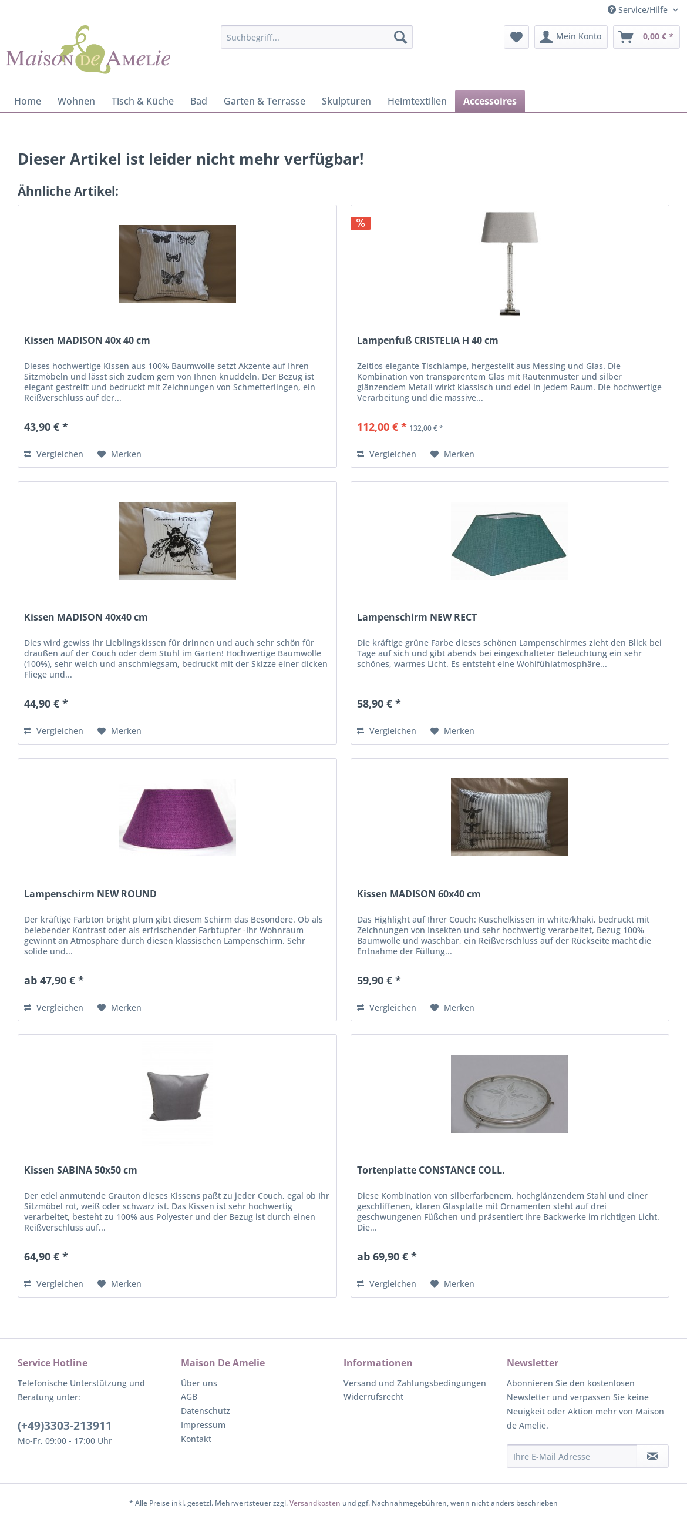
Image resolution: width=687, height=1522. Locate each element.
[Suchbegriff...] (317, 37)
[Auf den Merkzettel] (119, 454)
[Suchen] (400, 37)
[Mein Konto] (571, 37)
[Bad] (198, 101)
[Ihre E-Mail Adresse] (572, 1456)
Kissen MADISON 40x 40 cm (87, 340)
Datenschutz (205, 1410)
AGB (189, 1396)
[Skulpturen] (346, 101)
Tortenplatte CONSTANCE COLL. (431, 1170)
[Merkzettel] (516, 37)
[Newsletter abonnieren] (653, 1456)
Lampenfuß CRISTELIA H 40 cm (428, 340)
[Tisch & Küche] (142, 101)
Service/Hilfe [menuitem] (639, 9)
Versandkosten (315, 1503)
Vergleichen (53, 454)
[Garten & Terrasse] (264, 101)
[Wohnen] (76, 101)
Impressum (203, 1424)
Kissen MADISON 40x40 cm (86, 617)
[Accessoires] (490, 101)
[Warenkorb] (646, 37)
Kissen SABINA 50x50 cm (80, 1170)
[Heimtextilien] (417, 101)
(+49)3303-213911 (65, 1425)
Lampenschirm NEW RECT (417, 617)
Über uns (199, 1383)
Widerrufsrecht (373, 1396)
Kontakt (196, 1438)
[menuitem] (317, 37)
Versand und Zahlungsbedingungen (415, 1383)
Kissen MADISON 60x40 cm (419, 894)
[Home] (27, 101)
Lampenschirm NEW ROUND (90, 894)
